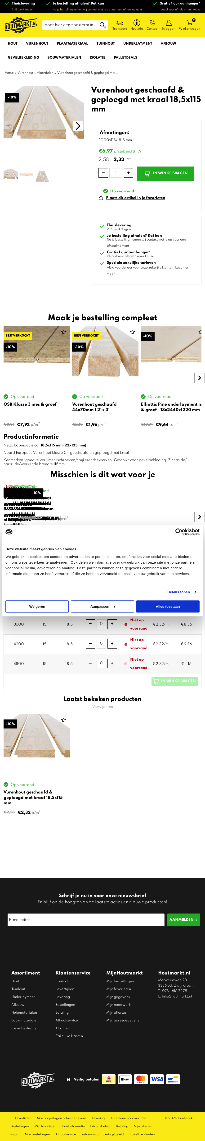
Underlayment (137, 43)
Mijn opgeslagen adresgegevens (61, 1118)
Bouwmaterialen (64, 57)
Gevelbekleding (23, 57)
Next (197, 378)
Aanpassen (102, 606)
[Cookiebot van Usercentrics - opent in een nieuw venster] (179, 531)
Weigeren (37, 606)
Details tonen (178, 592)
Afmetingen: (114, 132)
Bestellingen (65, 1004)
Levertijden (64, 989)
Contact (61, 981)
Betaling (62, 1012)
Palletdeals (125, 57)
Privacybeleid (100, 1126)
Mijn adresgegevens (122, 1020)
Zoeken (103, 25)
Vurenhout (37, 43)
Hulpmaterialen (24, 1012)
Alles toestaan (168, 606)
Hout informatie (73, 1126)
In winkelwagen (170, 173)
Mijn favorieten (118, 989)
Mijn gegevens (118, 997)
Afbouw (168, 43)
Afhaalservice (66, 1020)
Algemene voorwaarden (128, 1118)
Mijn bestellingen (120, 981)
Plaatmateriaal (72, 43)
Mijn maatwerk (118, 1004)
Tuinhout (106, 43)
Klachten (62, 1028)
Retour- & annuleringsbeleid (102, 1134)
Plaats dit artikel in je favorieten (135, 198)
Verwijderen (102, 743)
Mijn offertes (116, 1012)
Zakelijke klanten (69, 1036)
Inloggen (168, 28)
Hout (13, 43)
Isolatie (97, 57)
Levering (62, 997)
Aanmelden (181, 920)
